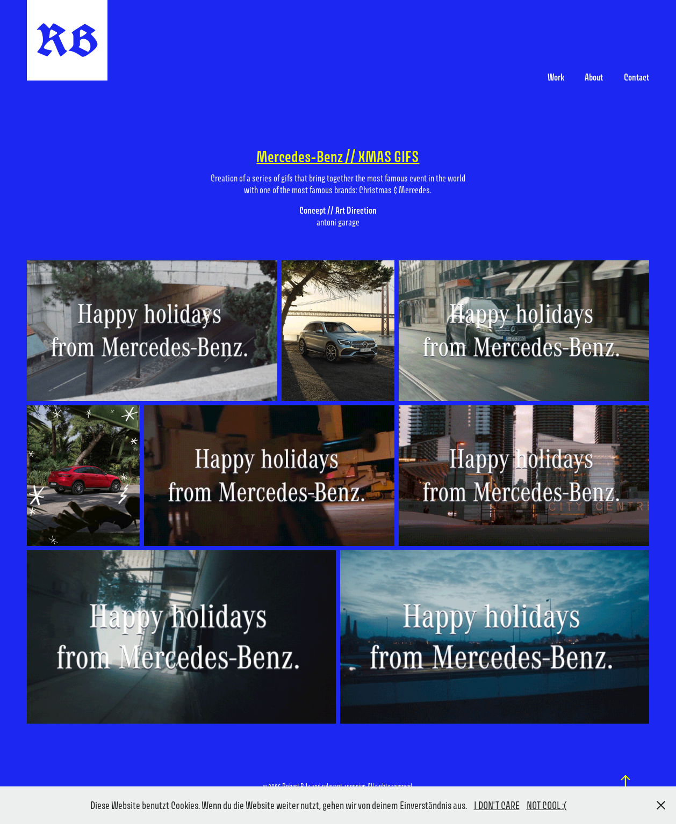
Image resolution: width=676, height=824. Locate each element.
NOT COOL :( (547, 805)
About (594, 77)
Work (556, 77)
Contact (636, 77)
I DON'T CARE (497, 805)
